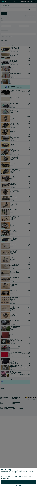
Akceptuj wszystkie (18, 480)
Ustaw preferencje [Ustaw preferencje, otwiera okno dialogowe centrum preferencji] (18, 485)
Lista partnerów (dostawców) (5, 478)
